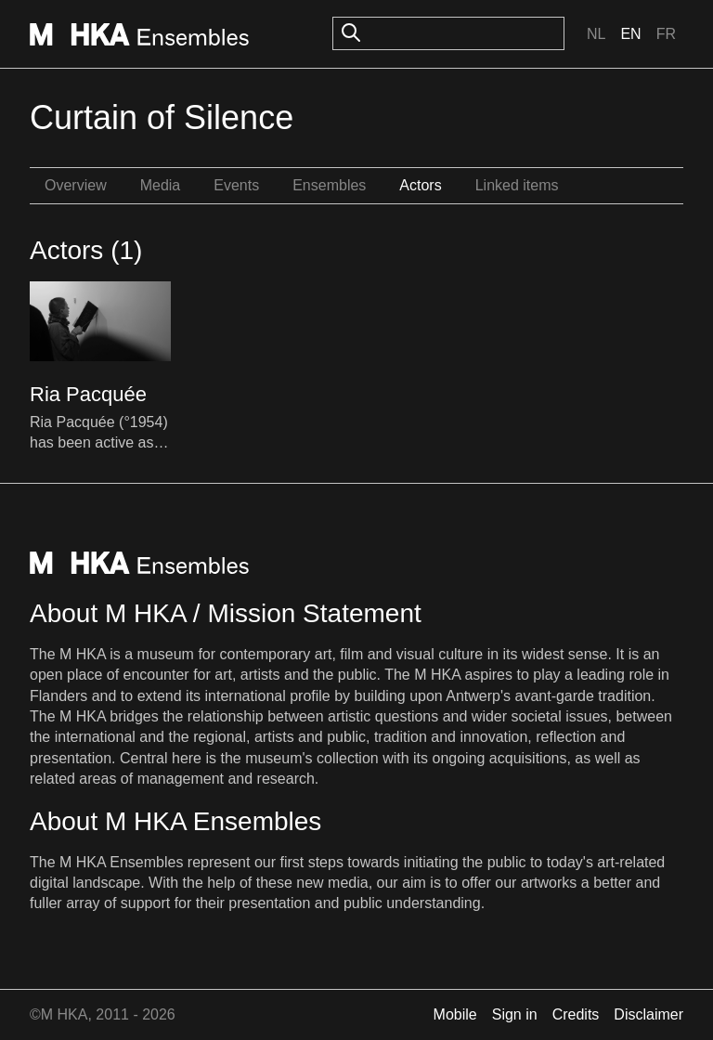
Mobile (455, 1014)
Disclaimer (648, 1014)
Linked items (517, 185)
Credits (576, 1014)
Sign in (515, 1014)
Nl (596, 34)
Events (236, 185)
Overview (76, 185)
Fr (666, 34)
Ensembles (329, 185)
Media (160, 185)
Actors (420, 185)
